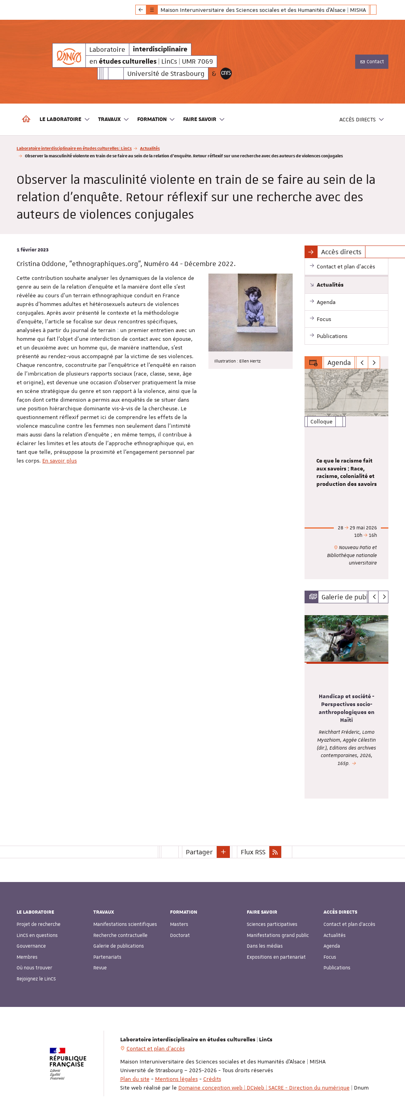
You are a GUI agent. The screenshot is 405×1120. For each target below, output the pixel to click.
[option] (347, 474)
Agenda (332, 946)
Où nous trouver (34, 968)
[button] (223, 852)
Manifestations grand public (278, 935)
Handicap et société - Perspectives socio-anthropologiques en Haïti (347, 708)
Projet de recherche (39, 924)
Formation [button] (156, 119)
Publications (337, 968)
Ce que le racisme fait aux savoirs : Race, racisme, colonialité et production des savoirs (346, 472)
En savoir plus (59, 460)
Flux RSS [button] (253, 852)
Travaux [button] (113, 119)
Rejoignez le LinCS (36, 979)
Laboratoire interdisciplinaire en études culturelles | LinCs (74, 148)
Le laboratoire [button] (65, 119)
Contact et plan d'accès (349, 924)
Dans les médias (265, 946)
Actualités (150, 148)
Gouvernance (31, 946)
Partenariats (107, 957)
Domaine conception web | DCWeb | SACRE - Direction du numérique (264, 1087)
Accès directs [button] (361, 119)
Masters (179, 924)
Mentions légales (176, 1078)
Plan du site (135, 1078)
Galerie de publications (118, 946)
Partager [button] (199, 852)
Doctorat (180, 935)
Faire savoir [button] (204, 119)
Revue (100, 968)
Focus (330, 957)
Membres (27, 957)
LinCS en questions (37, 935)
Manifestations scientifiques (125, 924)
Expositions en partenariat (276, 957)
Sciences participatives (272, 924)
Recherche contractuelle (120, 935)
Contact (372, 62)
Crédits (212, 1078)
